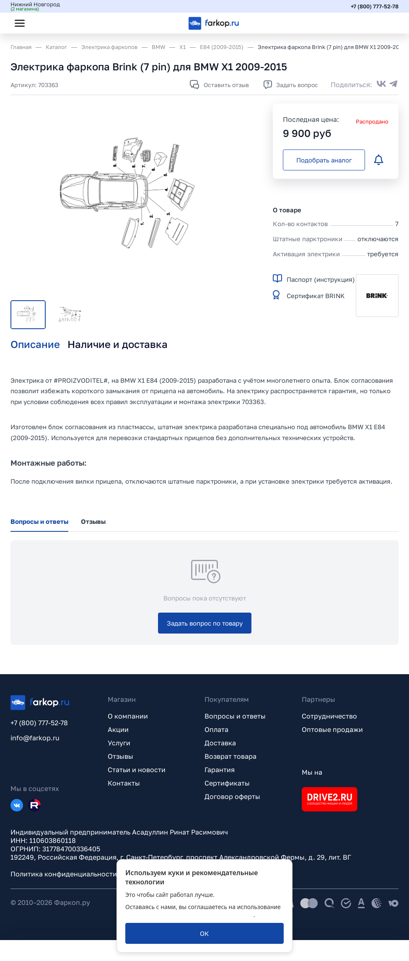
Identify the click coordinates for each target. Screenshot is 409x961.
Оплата (216, 729)
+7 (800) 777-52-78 (375, 6)
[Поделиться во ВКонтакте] (381, 84)
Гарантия (219, 769)
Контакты (124, 783)
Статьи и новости (137, 769)
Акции (118, 729)
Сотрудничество (329, 716)
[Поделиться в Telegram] (393, 84)
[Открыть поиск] (42, 23)
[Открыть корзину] (385, 23)
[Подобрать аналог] (324, 159)
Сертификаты (227, 783)
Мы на (312, 772)
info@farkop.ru (35, 738)
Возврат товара (230, 756)
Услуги (119, 743)
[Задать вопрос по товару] (204, 623)
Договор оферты (232, 796)
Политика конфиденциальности (63, 874)
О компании (128, 716)
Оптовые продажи (332, 729)
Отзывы (120, 756)
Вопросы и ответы (235, 716)
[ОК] (204, 933)
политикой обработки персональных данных (189, 915)
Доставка (220, 743)
